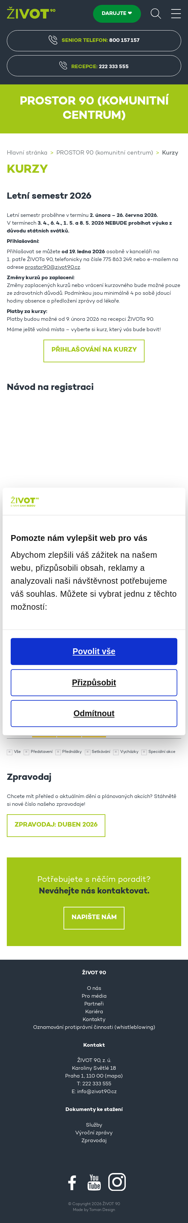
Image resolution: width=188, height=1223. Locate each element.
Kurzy (170, 153)
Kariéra (94, 1012)
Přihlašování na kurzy (94, 350)
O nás (94, 988)
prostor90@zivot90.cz (52, 267)
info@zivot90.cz (97, 1091)
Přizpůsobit (94, 682)
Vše (17, 752)
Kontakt (94, 1045)
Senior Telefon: (94, 39)
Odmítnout (94, 713)
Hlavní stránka (27, 153)
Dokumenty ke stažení (94, 1109)
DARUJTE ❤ (117, 13)
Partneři (94, 1004)
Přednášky (72, 752)
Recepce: (94, 67)
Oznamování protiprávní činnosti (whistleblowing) (94, 1027)
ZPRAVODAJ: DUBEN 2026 (56, 825)
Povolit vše (94, 651)
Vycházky (129, 752)
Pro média (94, 996)
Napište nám (94, 917)
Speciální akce (161, 752)
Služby (94, 1125)
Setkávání (101, 752)
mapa (114, 1076)
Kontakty (94, 1019)
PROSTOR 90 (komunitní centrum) (104, 153)
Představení (42, 752)
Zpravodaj (94, 1140)
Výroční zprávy (94, 1133)
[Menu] (176, 13)
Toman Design (102, 1210)
